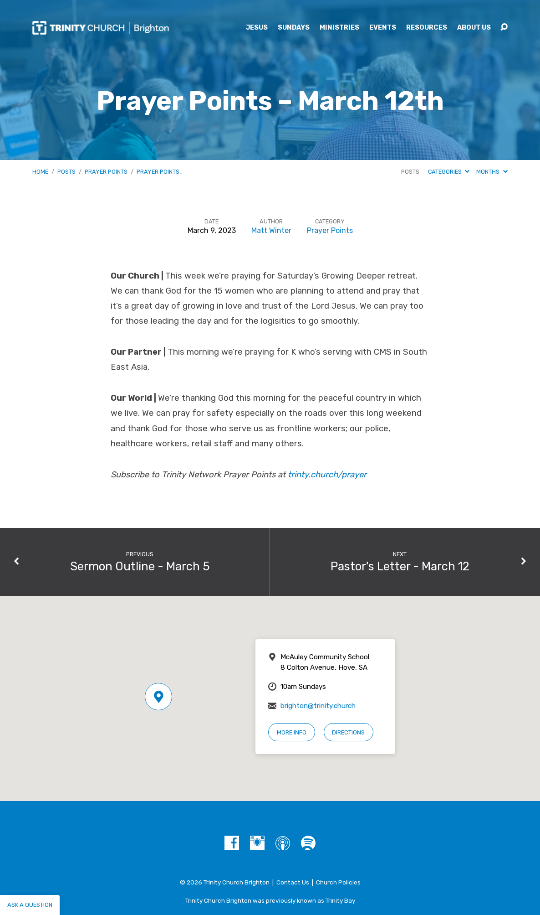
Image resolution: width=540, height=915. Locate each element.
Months (491, 171)
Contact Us (292, 882)
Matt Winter (271, 230)
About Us (474, 28)
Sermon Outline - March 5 (140, 566)
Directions (348, 732)
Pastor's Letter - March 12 (400, 566)
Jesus (257, 28)
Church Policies (338, 882)
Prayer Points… (160, 171)
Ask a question (29, 904)
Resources (426, 28)
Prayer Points (106, 171)
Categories (448, 171)
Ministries (339, 28)
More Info (291, 732)
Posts (66, 171)
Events (382, 28)
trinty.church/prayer (327, 475)
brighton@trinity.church (318, 706)
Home (40, 171)
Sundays (294, 28)
